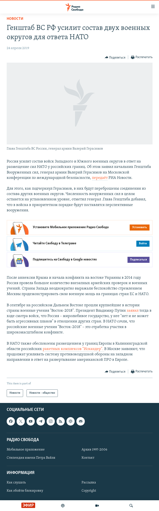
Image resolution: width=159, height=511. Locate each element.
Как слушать (16, 482)
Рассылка (89, 482)
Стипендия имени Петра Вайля (31, 458)
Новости (15, 19)
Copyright (89, 490)
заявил (132, 311)
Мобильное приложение (26, 449)
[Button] (115, 57)
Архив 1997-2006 (94, 449)
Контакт (88, 458)
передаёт (100, 178)
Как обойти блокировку (25, 490)
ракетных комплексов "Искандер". (73, 349)
